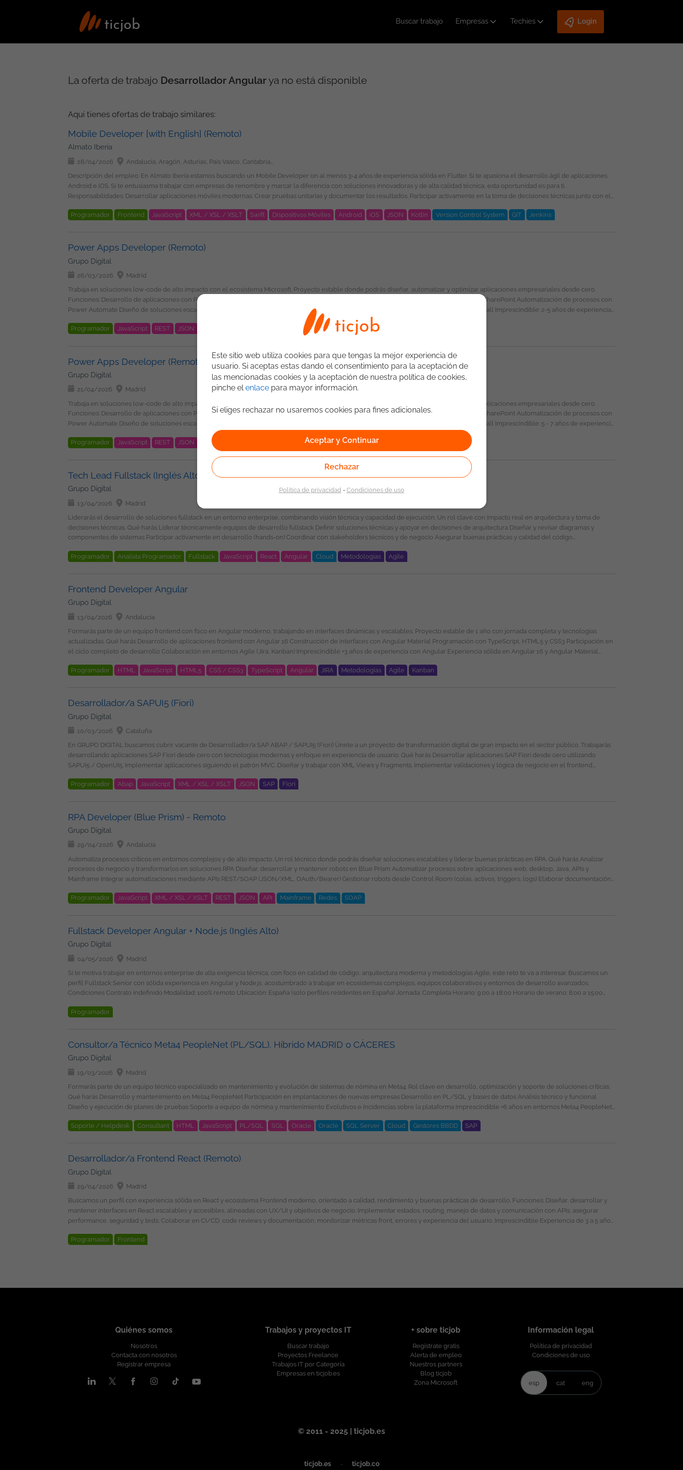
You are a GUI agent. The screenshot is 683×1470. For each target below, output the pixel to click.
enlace (257, 387)
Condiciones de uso (375, 490)
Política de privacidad (310, 490)
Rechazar (341, 466)
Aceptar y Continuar (342, 440)
